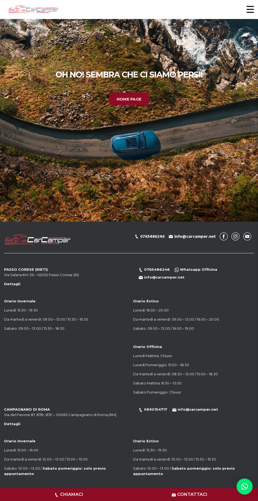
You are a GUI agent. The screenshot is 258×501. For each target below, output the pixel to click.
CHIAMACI (71, 494)
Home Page (129, 99)
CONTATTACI (192, 494)
